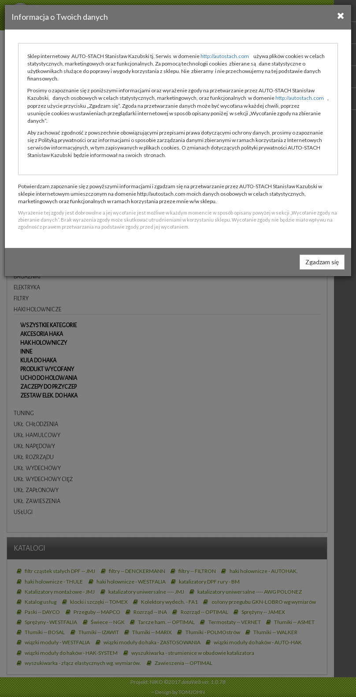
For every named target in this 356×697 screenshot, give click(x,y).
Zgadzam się (322, 262)
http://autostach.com (224, 56)
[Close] (341, 15)
